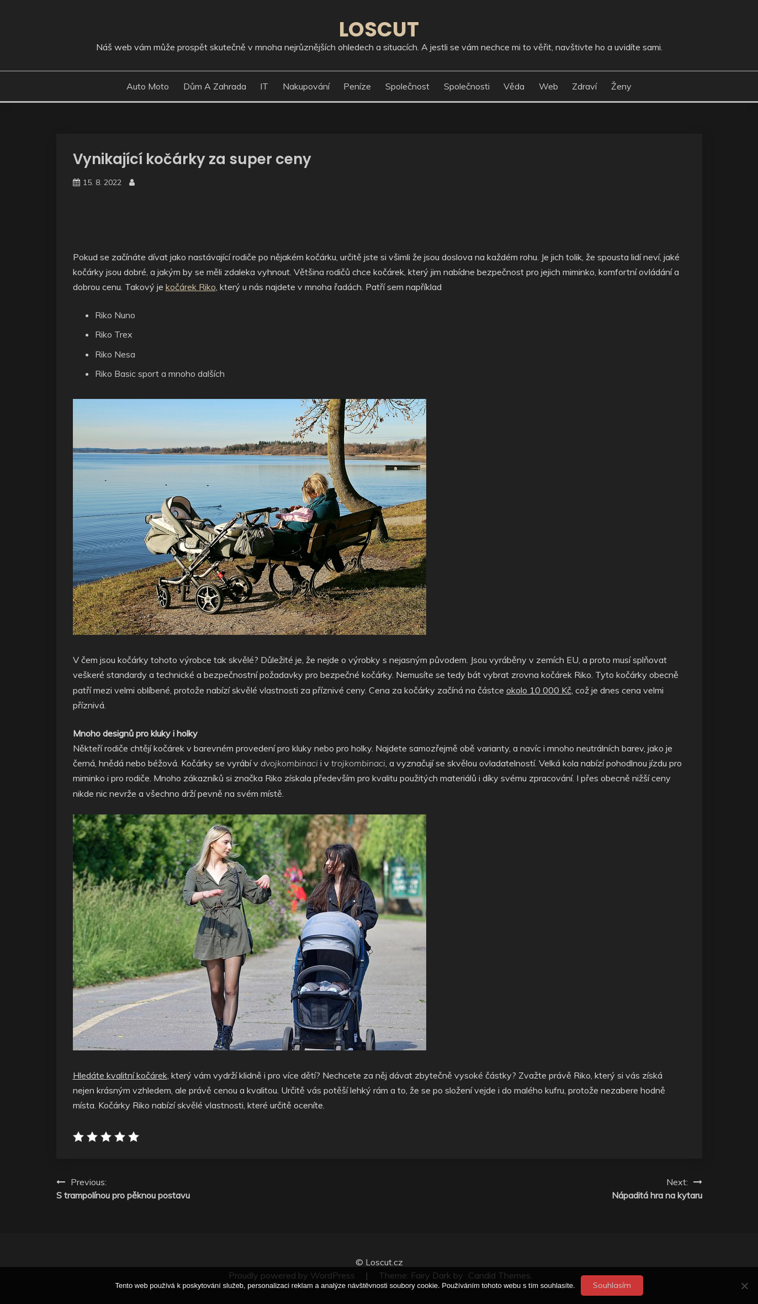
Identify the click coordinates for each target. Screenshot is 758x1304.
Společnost (407, 86)
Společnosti (467, 86)
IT (264, 86)
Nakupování (306, 86)
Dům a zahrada (214, 86)
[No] (744, 1285)
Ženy (621, 86)
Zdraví (584, 86)
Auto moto (147, 86)
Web (548, 86)
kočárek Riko (191, 286)
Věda (513, 86)
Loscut (379, 29)
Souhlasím (612, 1285)
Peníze (357, 86)
